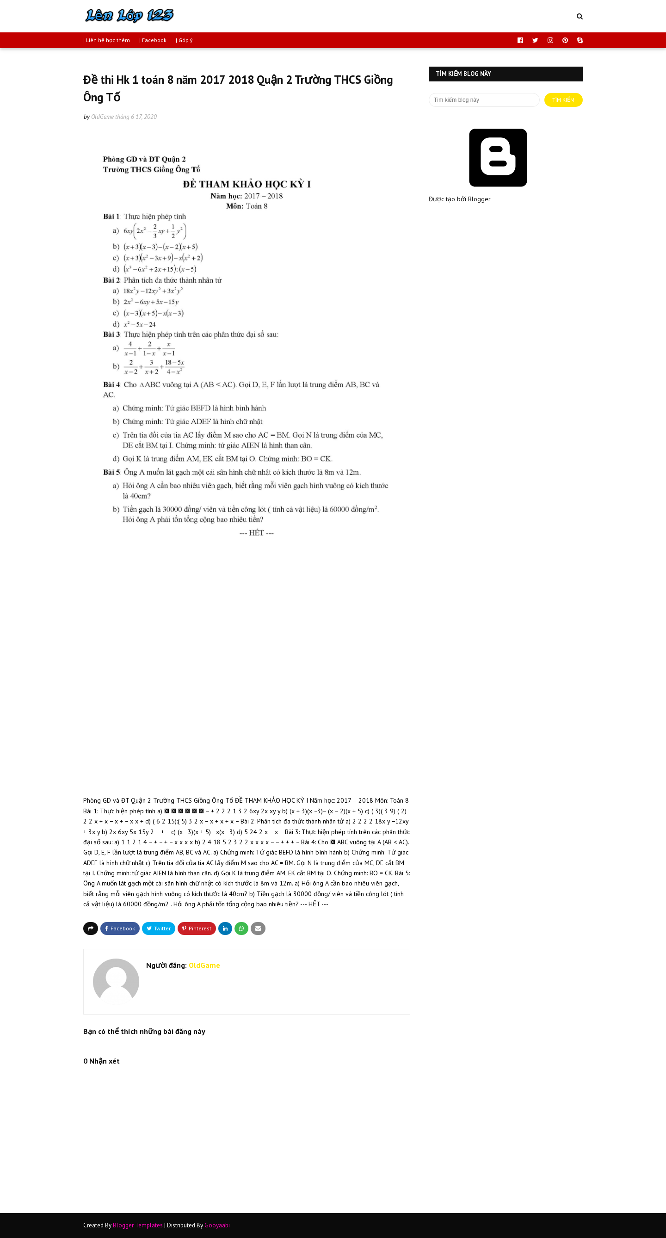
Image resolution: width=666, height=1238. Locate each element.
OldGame (102, 117)
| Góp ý (184, 40)
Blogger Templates (138, 1225)
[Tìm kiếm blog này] (484, 100)
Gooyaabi (217, 1225)
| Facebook (152, 40)
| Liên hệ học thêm (106, 40)
